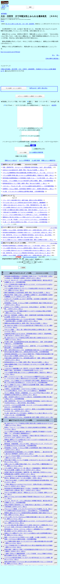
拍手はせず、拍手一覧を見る (38, 88)
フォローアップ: (6, 66)
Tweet (2, 21)
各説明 (54, 105)
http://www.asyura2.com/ (30, 261)
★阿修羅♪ (4, 13)
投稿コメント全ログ (11, 164)
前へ (58, 55)
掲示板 (3, 6)
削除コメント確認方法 (48, 164)
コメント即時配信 (24, 164)
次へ (53, 55)
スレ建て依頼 (36, 164)
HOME (6, 4)
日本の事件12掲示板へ (52, 58)
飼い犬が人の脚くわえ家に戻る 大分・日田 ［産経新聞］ (20, 23)
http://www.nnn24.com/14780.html (10, 52)
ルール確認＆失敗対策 (36, 156)
